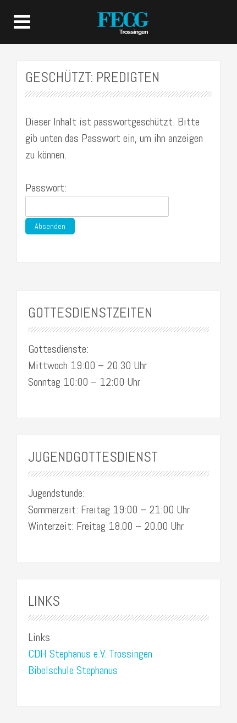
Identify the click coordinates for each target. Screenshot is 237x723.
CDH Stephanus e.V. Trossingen (90, 654)
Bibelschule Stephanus (73, 670)
